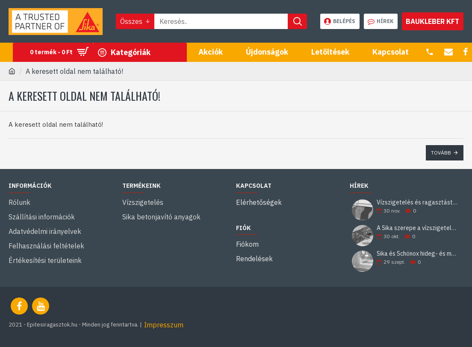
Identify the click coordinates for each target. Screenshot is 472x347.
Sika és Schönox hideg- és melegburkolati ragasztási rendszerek (417, 254)
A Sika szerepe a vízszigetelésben (417, 228)
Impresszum (163, 325)
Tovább (441, 152)
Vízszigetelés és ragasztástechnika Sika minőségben (417, 202)
